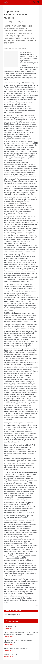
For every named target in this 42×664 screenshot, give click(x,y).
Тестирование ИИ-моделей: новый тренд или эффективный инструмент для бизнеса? (21, 633)
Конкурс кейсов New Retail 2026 (16, 648)
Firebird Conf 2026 (10, 654)
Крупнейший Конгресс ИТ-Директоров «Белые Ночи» (18, 641)
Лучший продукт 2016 (12, 615)
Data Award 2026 (10, 626)
